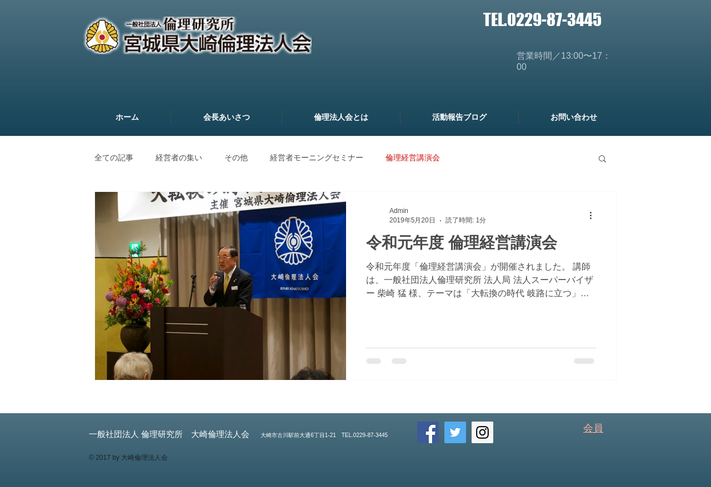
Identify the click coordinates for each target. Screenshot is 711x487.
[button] (602, 159)
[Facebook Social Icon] (428, 432)
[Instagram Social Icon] (482, 432)
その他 (236, 157)
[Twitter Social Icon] (455, 432)
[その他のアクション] (594, 215)
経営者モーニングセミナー (316, 157)
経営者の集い (179, 157)
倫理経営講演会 (412, 157)
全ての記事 (113, 157)
